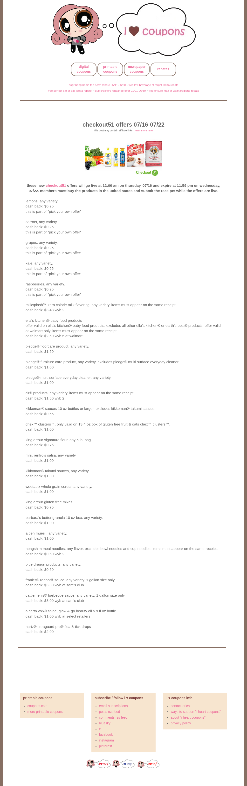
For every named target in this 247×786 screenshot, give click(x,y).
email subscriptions (113, 706)
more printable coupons (45, 712)
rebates (163, 69)
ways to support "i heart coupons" (196, 712)
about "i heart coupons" (188, 717)
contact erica (180, 706)
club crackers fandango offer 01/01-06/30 (120, 90)
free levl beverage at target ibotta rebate (153, 84)
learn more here (144, 130)
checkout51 (56, 185)
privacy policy (181, 723)
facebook (106, 734)
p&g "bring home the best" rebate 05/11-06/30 (97, 84)
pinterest (105, 746)
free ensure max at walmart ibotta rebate (174, 90)
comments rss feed (113, 717)
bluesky (104, 723)
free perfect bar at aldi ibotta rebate (70, 90)
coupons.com (37, 706)
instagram (106, 740)
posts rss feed (109, 712)
